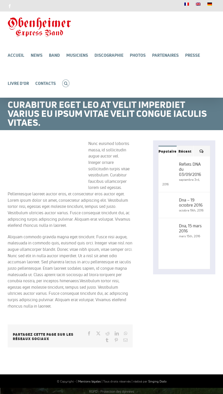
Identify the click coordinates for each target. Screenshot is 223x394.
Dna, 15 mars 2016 (190, 228)
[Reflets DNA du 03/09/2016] (169, 164)
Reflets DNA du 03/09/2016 (190, 169)
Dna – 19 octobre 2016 (191, 202)
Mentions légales (89, 381)
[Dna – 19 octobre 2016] (169, 200)
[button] (65, 83)
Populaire (167, 151)
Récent (185, 151)
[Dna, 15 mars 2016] (169, 226)
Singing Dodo (157, 381)
